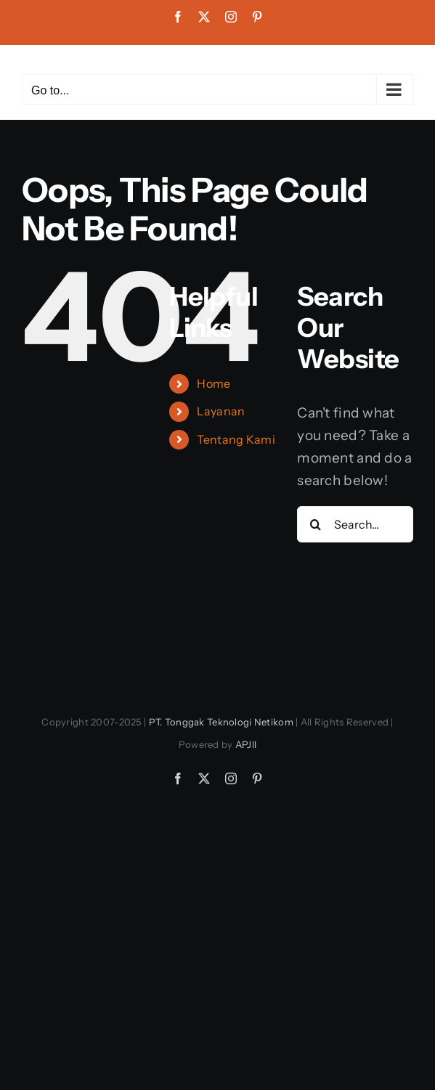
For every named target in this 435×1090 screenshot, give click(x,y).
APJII (245, 744)
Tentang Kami (236, 439)
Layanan (221, 411)
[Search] (315, 524)
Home (213, 383)
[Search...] (355, 524)
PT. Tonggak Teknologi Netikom (221, 722)
